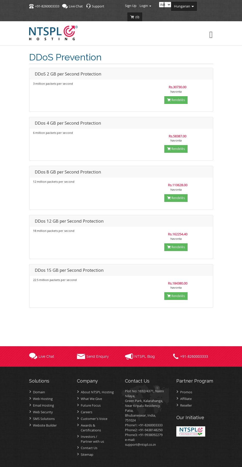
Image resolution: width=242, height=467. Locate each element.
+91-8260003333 (47, 6)
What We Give (91, 398)
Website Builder (45, 425)
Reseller (186, 405)
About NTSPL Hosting (97, 392)
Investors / (99, 439)
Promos (186, 392)
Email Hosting (43, 405)
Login (145, 5)
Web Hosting (43, 398)
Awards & (99, 427)
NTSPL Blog (144, 356)
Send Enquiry (97, 356)
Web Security (43, 412)
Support (98, 6)
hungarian (184, 6)
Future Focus (91, 405)
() (137, 17)
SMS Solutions (44, 418)
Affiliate (186, 398)
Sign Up (130, 5)
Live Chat (76, 6)
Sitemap (87, 454)
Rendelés (176, 100)
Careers (86, 412)
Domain (39, 392)
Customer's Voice (94, 418)
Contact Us (89, 448)
